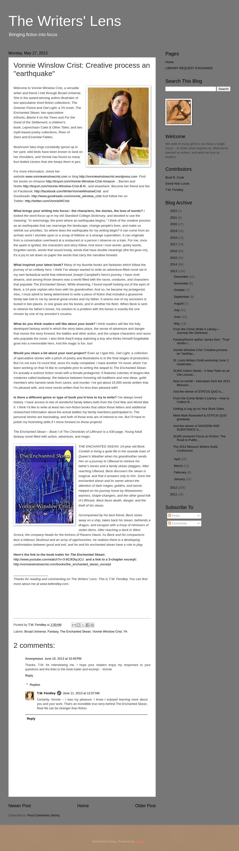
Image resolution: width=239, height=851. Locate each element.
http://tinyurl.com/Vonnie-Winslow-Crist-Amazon (80, 181)
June (178, 317)
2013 (174, 271)
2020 (174, 224)
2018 (174, 237)
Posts (174, 515)
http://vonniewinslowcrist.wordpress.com (108, 176)
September (182, 297)
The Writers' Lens (64, 21)
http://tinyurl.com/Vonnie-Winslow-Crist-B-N (54, 186)
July (177, 310)
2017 (174, 244)
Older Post (145, 805)
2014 (174, 264)
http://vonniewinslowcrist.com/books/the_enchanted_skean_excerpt (62, 564)
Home (83, 805)
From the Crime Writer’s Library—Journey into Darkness (196, 331)
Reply (29, 675)
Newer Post (19, 805)
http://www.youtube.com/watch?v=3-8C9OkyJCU (49, 559)
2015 (174, 258)
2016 (174, 251)
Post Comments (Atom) (44, 815)
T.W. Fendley (46, 693)
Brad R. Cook (174, 177)
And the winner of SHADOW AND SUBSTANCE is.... (196, 427)
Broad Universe (35, 631)
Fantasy (53, 631)
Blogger (141, 841)
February (180, 472)
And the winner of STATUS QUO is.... (199, 391)
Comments (177, 523)
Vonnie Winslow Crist (107, 631)
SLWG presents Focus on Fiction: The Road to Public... (199, 438)
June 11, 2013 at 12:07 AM (81, 693)
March (178, 466)
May (177, 323)
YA (125, 631)
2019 (174, 231)
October (180, 290)
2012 (174, 487)
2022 (174, 211)
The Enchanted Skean (75, 631)
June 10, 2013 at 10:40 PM (62, 658)
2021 (174, 217)
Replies (35, 685)
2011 (174, 494)
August (179, 303)
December (181, 276)
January (180, 479)
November (181, 283)
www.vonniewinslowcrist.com (47, 176)
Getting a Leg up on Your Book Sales (198, 409)
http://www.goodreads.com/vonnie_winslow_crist (66, 196)
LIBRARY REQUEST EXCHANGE (189, 68)
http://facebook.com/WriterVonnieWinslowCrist (67, 191)
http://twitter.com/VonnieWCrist (47, 201)
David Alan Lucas (177, 183)
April (177, 459)
